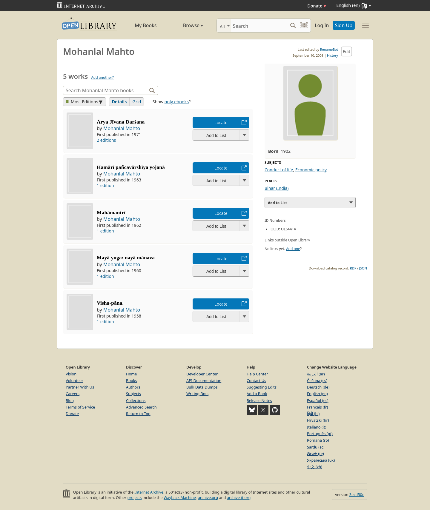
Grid (136, 101)
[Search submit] (293, 25)
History (332, 55)
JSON (363, 268)
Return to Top (138, 413)
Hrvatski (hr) (318, 420)
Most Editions (82, 101)
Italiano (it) (316, 427)
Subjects (133, 393)
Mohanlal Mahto (121, 128)
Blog (70, 400)
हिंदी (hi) (313, 413)
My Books (146, 25)
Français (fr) (317, 407)
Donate (316, 6)
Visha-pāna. (110, 303)
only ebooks (177, 101)
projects (134, 497)
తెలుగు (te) (315, 453)
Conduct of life (279, 169)
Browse (186, 25)
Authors (133, 387)
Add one (293, 248)
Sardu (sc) (315, 447)
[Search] (259, 25)
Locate (220, 122)
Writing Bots (197, 393)
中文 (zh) (314, 466)
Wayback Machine (180, 497)
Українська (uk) (321, 460)
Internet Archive (148, 492)
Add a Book (257, 393)
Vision (71, 374)
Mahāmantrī (111, 212)
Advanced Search (141, 407)
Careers (72, 393)
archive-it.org (239, 497)
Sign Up (343, 25)
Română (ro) (318, 440)
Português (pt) (320, 433)
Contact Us (256, 380)
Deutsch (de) (318, 387)
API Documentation (203, 380)
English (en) (317, 393)
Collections (136, 400)
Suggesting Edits (262, 387)
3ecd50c (356, 494)
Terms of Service (80, 407)
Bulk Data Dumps (202, 387)
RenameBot (329, 49)
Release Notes (259, 400)
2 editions (106, 140)
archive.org (208, 497)
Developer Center (202, 374)
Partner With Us (80, 387)
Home (131, 374)
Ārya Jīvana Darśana (121, 122)
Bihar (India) (277, 188)
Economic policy (311, 169)
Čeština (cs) (317, 380)
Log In (322, 25)
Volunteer (74, 380)
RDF (353, 268)
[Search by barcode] (304, 25)
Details (119, 101)
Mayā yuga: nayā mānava (126, 258)
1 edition (105, 185)
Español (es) (317, 400)
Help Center (257, 374)
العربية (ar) (316, 374)
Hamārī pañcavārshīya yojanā (131, 167)
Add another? (102, 77)
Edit (346, 51)
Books (131, 380)
